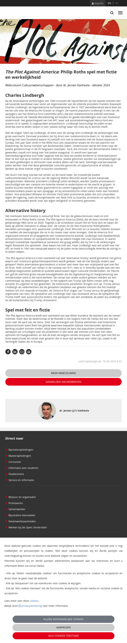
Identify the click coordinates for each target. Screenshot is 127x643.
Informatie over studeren (21, 468)
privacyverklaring (31, 605)
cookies (34, 600)
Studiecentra (14, 474)
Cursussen (13, 461)
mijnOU (98, 3)
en (109, 3)
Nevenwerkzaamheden (20, 521)
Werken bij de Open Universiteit (26, 527)
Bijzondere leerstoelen (20, 515)
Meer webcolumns (63, 373)
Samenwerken (15, 509)
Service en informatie (19, 480)
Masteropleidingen (18, 455)
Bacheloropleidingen (19, 449)
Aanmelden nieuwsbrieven (63, 381)
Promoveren (14, 503)
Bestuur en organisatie (20, 497)
